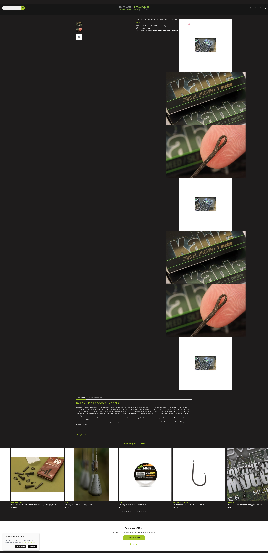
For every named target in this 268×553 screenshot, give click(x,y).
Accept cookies (20, 546)
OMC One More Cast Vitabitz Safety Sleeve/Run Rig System (76, 505)
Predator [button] (108, 13)
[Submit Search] (23, 8)
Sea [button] (117, 13)
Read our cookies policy (29, 542)
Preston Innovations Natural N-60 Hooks (231, 505)
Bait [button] (143, 13)
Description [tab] (81, 397)
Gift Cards (152, 13)
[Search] (13, 8)
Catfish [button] (88, 13)
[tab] (122, 511)
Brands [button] (62, 13)
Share (78, 432)
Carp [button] (71, 13)
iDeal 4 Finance (202, 13)
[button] (260, 8)
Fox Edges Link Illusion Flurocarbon (175, 505)
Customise (32, 546)
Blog (191, 13)
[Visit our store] (255, 8)
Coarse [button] (78, 13)
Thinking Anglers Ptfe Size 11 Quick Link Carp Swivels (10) (21, 505)
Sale (184, 13)
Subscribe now (134, 538)
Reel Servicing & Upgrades (169, 13)
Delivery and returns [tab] (95, 397)
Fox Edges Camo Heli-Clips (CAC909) (122, 505)
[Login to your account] (251, 8)
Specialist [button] (98, 13)
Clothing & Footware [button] (130, 13)
